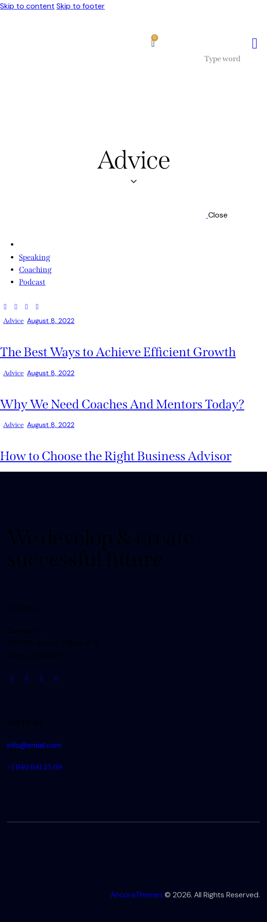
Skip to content (27, 6)
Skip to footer (80, 6)
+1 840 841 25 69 (34, 766)
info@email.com (34, 745)
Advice (13, 321)
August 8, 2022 (50, 320)
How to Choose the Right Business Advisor (115, 456)
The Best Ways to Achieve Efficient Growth (118, 352)
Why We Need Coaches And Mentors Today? (122, 404)
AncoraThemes (136, 895)
